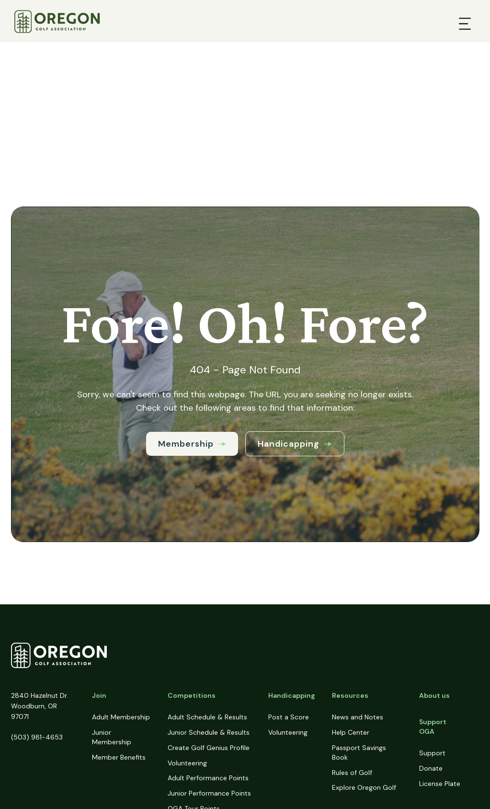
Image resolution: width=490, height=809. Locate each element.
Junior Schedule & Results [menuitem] (209, 732)
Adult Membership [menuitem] (121, 717)
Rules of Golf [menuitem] (352, 772)
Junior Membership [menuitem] (111, 737)
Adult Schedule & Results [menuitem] (207, 717)
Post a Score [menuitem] (288, 717)
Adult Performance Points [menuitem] (208, 778)
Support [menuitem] (432, 753)
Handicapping (295, 444)
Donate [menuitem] (431, 768)
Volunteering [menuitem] (187, 763)
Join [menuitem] (99, 695)
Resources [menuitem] (350, 695)
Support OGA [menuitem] (432, 726)
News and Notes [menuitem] (357, 717)
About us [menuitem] (434, 695)
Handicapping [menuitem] (291, 695)
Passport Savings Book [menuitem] (359, 752)
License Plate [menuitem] (439, 783)
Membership (192, 444)
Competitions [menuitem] (192, 695)
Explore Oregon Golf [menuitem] (364, 787)
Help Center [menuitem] (350, 732)
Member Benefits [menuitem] (119, 757)
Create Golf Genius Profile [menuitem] (209, 747)
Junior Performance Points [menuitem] (209, 793)
